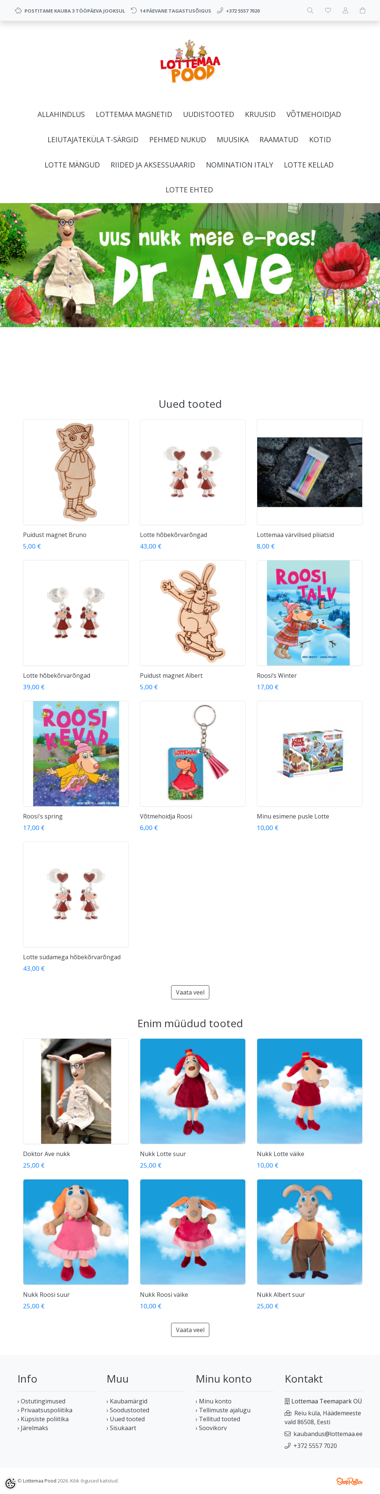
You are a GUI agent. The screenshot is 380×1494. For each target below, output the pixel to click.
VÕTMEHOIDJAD (313, 114)
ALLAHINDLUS (61, 114)
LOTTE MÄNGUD (72, 165)
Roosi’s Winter (277, 675)
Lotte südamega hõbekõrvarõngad (72, 957)
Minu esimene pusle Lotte (293, 816)
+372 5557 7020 (315, 1446)
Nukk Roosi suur (46, 1294)
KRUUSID (260, 114)
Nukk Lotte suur (163, 1154)
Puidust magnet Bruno (54, 535)
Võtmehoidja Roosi (166, 816)
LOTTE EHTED (189, 190)
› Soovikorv (211, 1428)
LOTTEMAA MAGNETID (134, 114)
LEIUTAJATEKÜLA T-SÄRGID (93, 139)
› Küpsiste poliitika (43, 1419)
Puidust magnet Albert (171, 675)
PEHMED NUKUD (177, 139)
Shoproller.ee (350, 1481)
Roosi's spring (43, 816)
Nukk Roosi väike (164, 1294)
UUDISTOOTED (208, 114)
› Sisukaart (121, 1428)
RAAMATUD (278, 139)
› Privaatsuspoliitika (44, 1410)
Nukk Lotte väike (280, 1154)
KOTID (320, 139)
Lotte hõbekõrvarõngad (173, 535)
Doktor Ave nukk (46, 1154)
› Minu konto (214, 1401)
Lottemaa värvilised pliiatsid (295, 535)
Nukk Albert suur (281, 1294)
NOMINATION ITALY (239, 165)
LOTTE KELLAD (309, 165)
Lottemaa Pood (39, 1480)
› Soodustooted (128, 1410)
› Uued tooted (126, 1419)
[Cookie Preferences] (10, 1483)
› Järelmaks (32, 1428)
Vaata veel (190, 992)
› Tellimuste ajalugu (223, 1410)
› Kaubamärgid (127, 1401)
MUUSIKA (233, 139)
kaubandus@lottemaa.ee (328, 1434)
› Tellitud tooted (218, 1419)
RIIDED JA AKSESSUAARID (153, 165)
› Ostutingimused (41, 1401)
